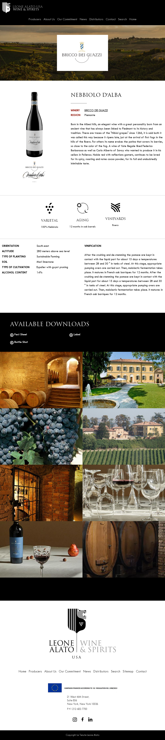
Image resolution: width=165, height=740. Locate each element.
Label (74, 334)
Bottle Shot (19, 342)
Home (132, 19)
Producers (35, 19)
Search (122, 19)
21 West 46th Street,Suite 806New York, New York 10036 (82, 700)
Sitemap (128, 671)
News (83, 19)
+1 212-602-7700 (77, 709)
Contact (111, 19)
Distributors (96, 19)
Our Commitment (67, 19)
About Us (49, 19)
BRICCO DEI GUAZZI (96, 111)
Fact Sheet (18, 334)
